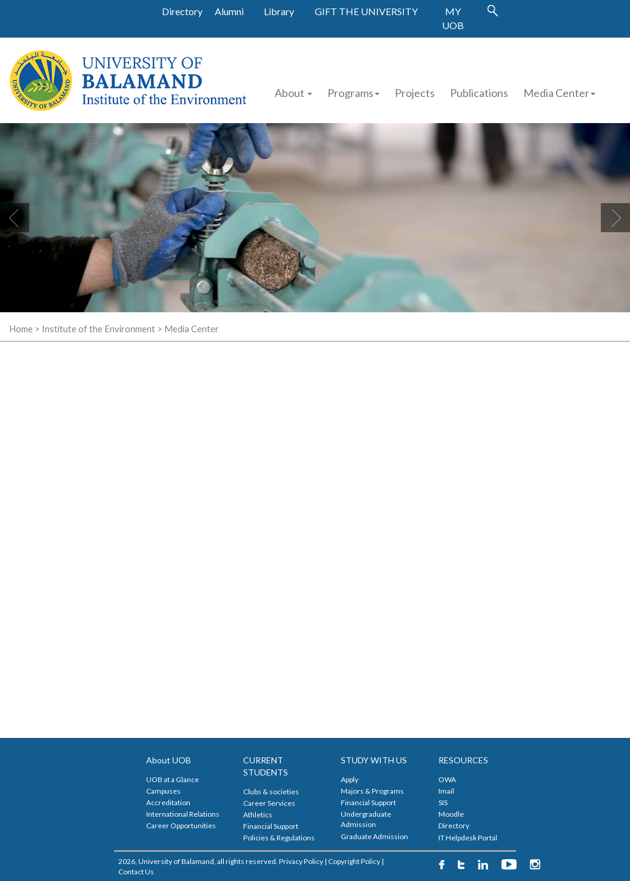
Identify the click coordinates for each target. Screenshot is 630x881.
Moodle (451, 814)
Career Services (269, 803)
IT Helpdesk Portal (467, 837)
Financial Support (270, 826)
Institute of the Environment (98, 329)
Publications (479, 92)
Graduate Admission (374, 836)
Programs (353, 92)
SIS (442, 802)
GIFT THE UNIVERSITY (366, 11)
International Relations (182, 814)
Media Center (559, 92)
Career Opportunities (181, 825)
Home (21, 329)
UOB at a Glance (172, 779)
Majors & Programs (372, 791)
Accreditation (168, 802)
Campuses (163, 791)
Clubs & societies (271, 791)
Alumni (229, 11)
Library (279, 11)
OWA (447, 779)
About (293, 92)
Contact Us (136, 871)
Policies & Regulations (279, 837)
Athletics (257, 814)
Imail (446, 791)
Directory (182, 11)
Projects (415, 92)
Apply (349, 779)
